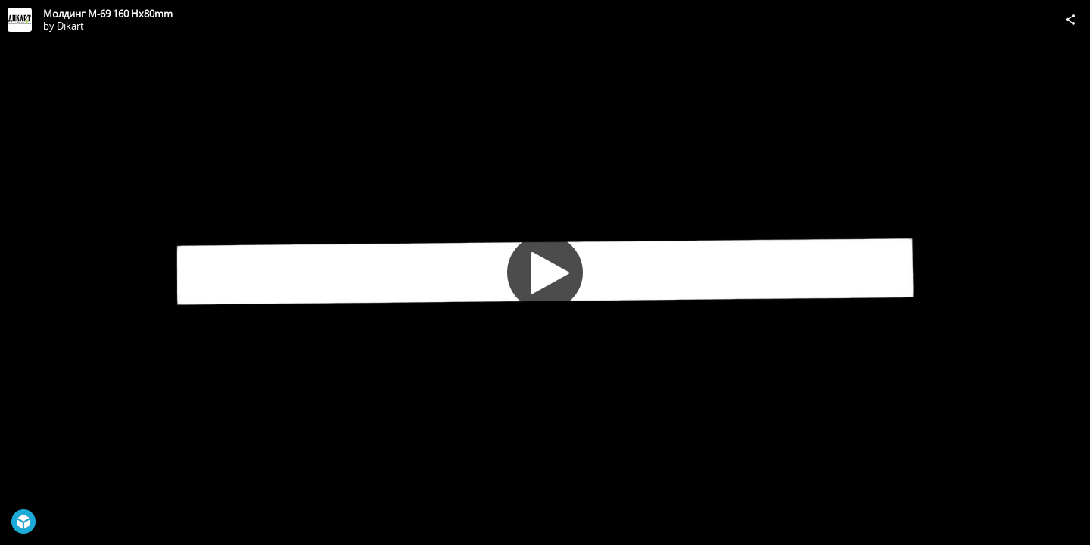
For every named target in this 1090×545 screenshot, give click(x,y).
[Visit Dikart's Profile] (20, 20)
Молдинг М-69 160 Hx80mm (108, 13)
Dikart (70, 26)
